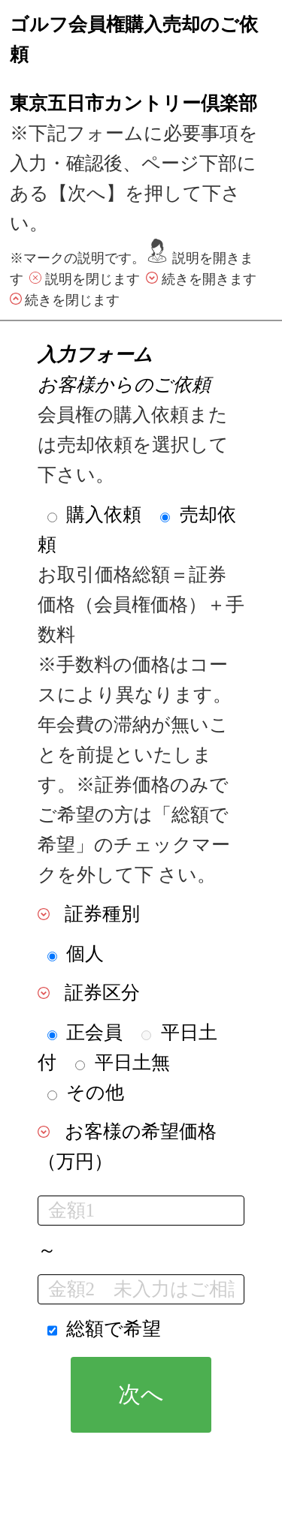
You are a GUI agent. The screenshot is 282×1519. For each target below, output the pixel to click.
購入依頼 (103, 514)
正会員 (94, 1032)
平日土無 (132, 1062)
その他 (95, 1092)
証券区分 (102, 992)
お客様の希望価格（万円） (127, 1146)
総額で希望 (113, 1329)
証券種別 (102, 914)
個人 (85, 953)
